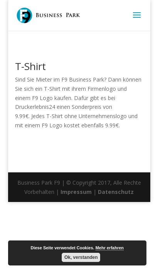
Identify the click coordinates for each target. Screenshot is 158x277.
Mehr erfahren (110, 247)
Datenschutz (116, 191)
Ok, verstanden (81, 257)
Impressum (76, 191)
